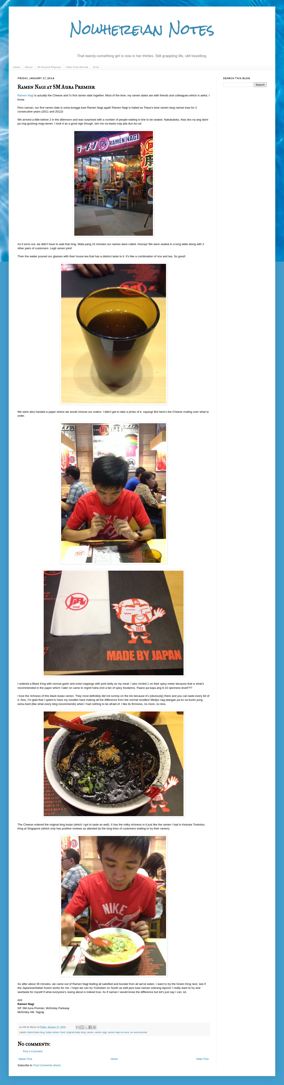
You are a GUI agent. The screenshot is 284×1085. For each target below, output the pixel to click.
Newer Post (25, 1059)
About (29, 66)
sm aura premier (138, 1032)
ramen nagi (101, 1032)
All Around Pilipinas (49, 66)
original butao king (76, 1032)
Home (16, 66)
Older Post (202, 1059)
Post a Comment (32, 1051)
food (62, 1032)
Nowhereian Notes (142, 29)
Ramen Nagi (25, 95)
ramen (90, 1032)
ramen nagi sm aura (118, 1032)
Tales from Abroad (77, 66)
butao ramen (52, 1032)
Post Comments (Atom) (47, 1065)
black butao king (36, 1032)
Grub (96, 66)
